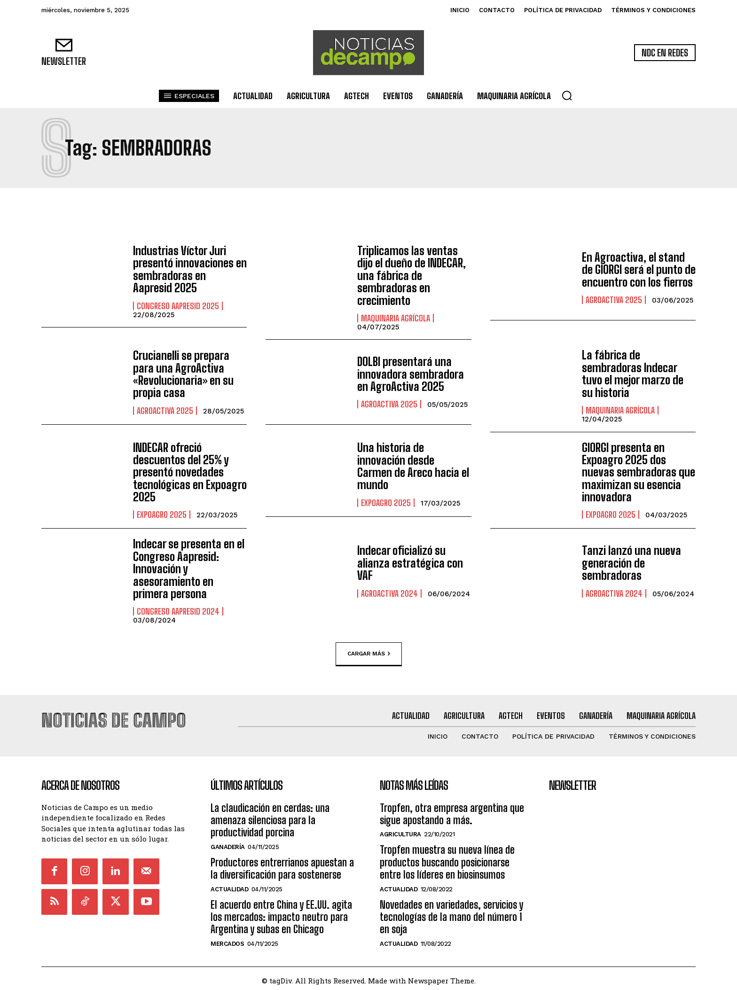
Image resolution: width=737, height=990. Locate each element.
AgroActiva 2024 (389, 593)
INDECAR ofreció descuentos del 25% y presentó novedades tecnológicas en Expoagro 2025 (190, 472)
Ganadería (228, 842)
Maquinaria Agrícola (395, 318)
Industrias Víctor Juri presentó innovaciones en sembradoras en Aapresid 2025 (190, 269)
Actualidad (229, 885)
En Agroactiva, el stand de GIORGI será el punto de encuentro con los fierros (639, 269)
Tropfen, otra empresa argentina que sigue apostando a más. (452, 809)
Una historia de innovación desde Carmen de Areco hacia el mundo (413, 466)
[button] (567, 95)
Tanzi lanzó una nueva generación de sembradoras (631, 563)
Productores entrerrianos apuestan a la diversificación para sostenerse (282, 864)
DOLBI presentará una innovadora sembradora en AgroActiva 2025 (410, 374)
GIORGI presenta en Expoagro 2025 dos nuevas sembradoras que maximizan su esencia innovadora (638, 472)
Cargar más (368, 653)
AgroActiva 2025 (614, 300)
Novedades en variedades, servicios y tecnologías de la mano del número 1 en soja (451, 913)
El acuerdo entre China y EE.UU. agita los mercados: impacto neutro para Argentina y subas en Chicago (281, 913)
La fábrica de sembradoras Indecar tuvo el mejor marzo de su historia (632, 373)
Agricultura (400, 830)
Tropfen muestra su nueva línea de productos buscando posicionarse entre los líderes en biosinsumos (447, 858)
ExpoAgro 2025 (162, 514)
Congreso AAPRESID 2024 (178, 611)
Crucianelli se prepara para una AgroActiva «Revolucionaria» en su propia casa (183, 374)
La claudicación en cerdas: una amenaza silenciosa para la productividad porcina (270, 816)
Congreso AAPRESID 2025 (178, 306)
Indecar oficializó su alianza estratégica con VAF (410, 563)
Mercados (227, 939)
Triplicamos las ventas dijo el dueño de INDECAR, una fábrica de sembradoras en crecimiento (411, 275)
